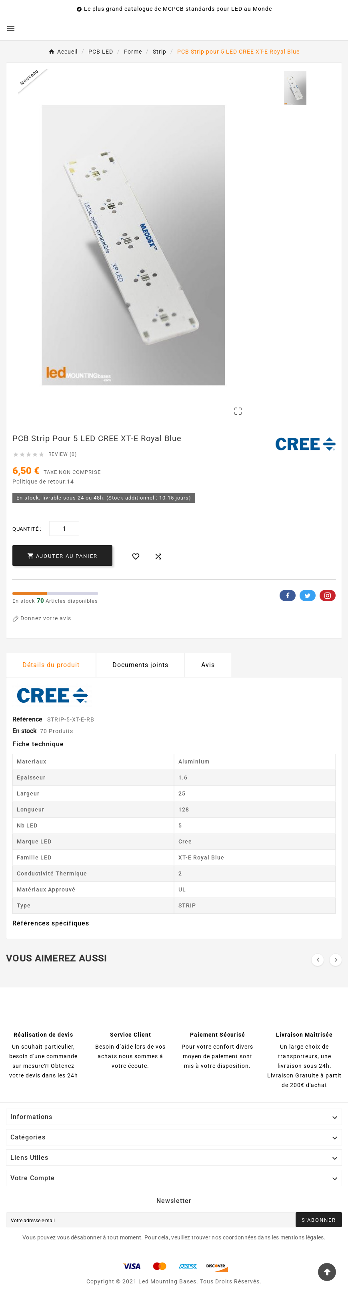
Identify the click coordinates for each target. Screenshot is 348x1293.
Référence (28, 719)
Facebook (288, 595)
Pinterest (328, 595)
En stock (24, 731)
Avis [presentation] (208, 665)
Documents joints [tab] (140, 665)
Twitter (308, 595)
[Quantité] (64, 528)
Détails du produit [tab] (51, 665)
